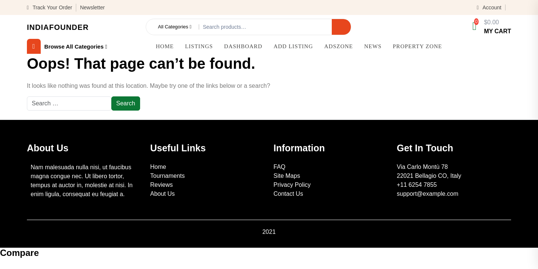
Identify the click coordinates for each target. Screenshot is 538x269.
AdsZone (338, 46)
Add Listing (293, 46)
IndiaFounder (58, 27)
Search (341, 27)
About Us (162, 194)
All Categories (174, 27)
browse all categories (67, 46)
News (373, 46)
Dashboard (243, 46)
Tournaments (167, 176)
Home (165, 46)
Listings (199, 46)
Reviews (161, 185)
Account (489, 7)
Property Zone (417, 46)
